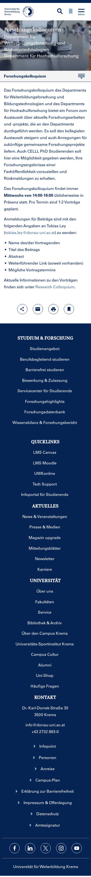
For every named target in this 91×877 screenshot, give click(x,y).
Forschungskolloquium (42, 77)
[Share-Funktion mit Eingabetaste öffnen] (22, 309)
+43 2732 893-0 (45, 731)
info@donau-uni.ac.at (45, 724)
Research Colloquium (54, 286)
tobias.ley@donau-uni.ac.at (30, 232)
